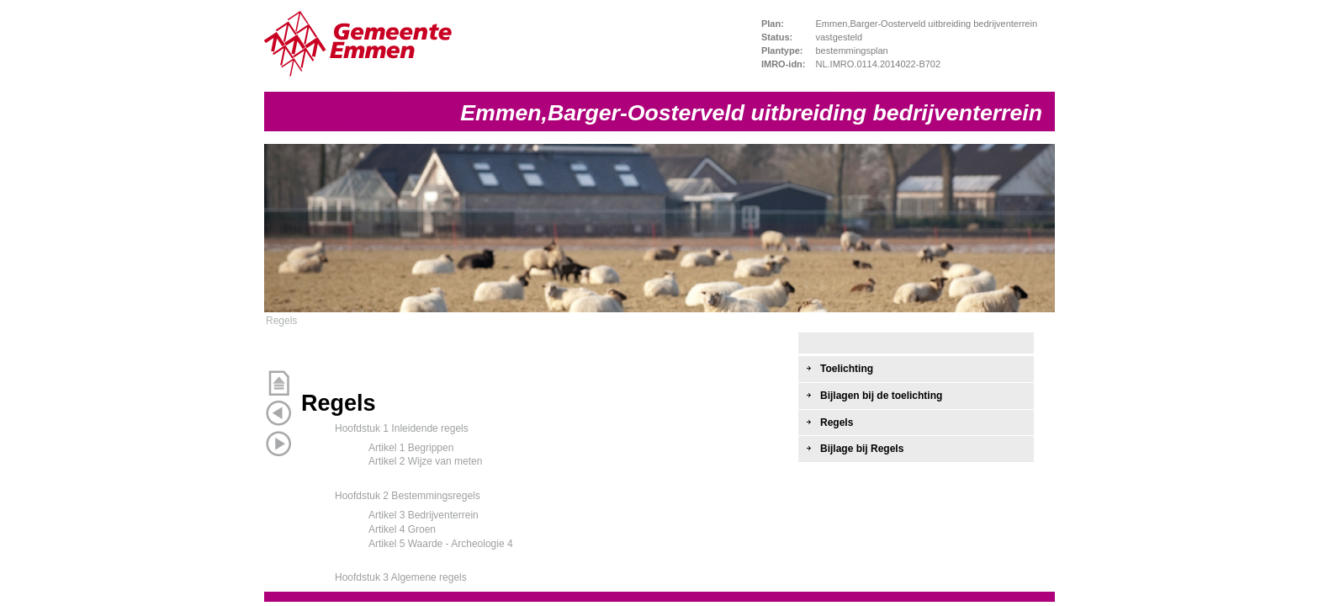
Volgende (278, 443)
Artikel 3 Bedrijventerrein (423, 515)
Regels (281, 321)
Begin (278, 383)
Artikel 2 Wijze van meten (425, 461)
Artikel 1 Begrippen (410, 448)
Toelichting (846, 369)
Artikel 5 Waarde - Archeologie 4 (440, 544)
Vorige (278, 413)
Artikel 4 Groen (402, 529)
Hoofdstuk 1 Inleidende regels (402, 428)
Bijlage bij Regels (861, 448)
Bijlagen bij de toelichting (881, 395)
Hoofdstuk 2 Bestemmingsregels (407, 496)
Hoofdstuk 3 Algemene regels (401, 577)
